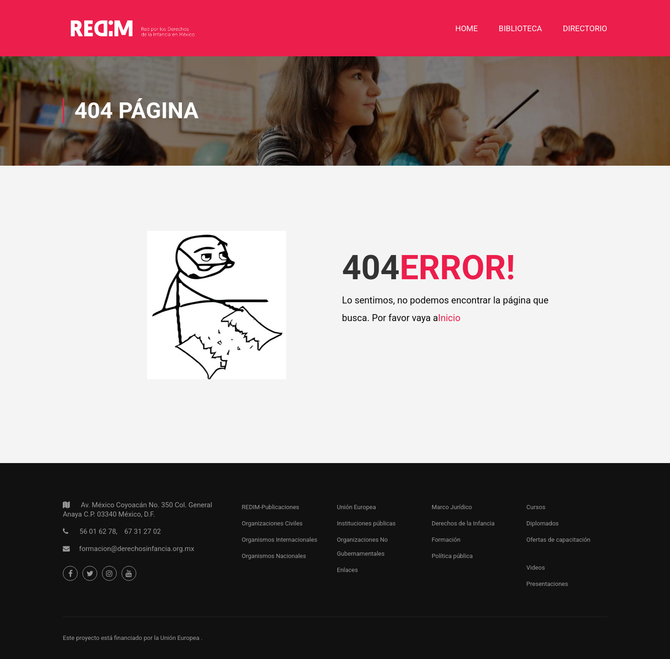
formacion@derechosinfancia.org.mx (136, 549)
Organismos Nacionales (274, 555)
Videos (535, 567)
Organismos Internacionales (279, 539)
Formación (446, 539)
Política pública (452, 555)
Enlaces (347, 569)
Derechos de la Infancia (463, 523)
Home (467, 28)
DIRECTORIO (585, 28)
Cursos (535, 507)
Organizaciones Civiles (272, 523)
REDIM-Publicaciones (270, 507)
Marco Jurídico (452, 507)
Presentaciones (547, 583)
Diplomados (542, 523)
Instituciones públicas (366, 523)
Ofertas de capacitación (558, 539)
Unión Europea (356, 507)
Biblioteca (520, 28)
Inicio (449, 317)
